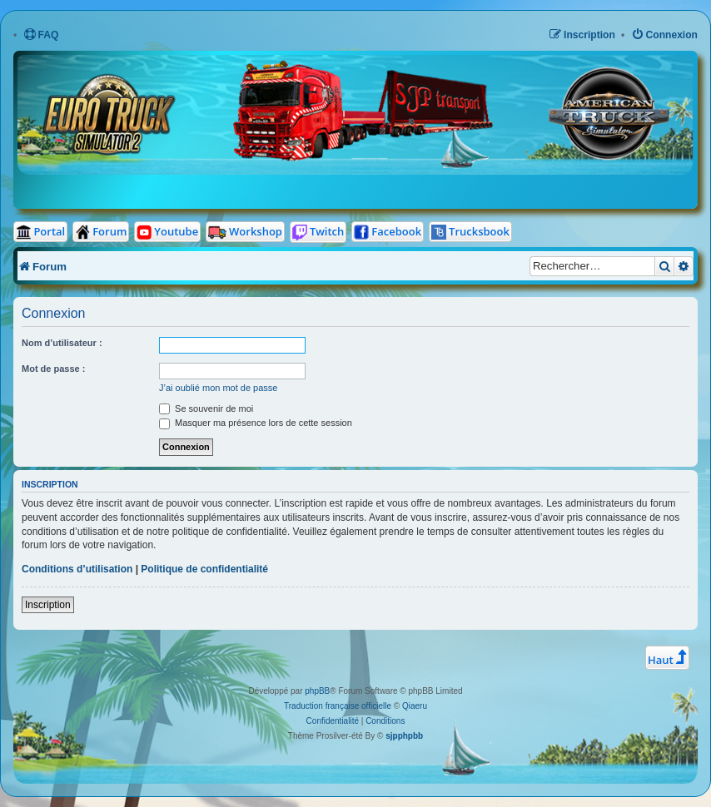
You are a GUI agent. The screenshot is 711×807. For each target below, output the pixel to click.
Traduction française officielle (337, 705)
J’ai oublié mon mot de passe (218, 388)
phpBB (317, 691)
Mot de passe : (53, 369)
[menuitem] (41, 35)
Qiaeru (414, 705)
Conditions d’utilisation (77, 569)
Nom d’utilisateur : (62, 343)
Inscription (48, 605)
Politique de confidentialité (204, 569)
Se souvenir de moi (206, 408)
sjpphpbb (404, 735)
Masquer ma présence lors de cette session (255, 423)
